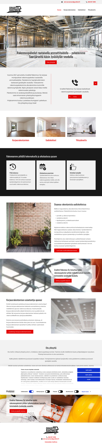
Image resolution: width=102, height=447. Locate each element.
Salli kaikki (89, 422)
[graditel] (20, 127)
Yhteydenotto (81, 140)
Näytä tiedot (85, 444)
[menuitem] (58, 9)
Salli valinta (88, 427)
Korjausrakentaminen (20, 140)
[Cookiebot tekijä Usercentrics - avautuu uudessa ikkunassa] (10, 444)
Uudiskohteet (51, 140)
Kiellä (88, 431)
